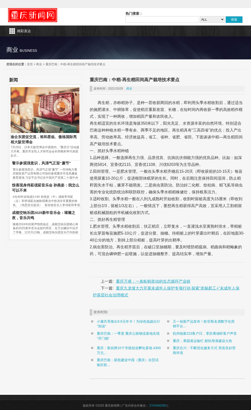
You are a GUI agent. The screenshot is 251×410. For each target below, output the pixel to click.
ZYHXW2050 (157, 405)
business (28, 51)
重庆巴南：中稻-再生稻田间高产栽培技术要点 (75, 64)
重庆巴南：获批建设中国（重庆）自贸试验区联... (128, 362)
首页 (30, 64)
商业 (39, 64)
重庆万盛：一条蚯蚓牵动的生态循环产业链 (153, 281)
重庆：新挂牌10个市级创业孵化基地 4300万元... (129, 350)
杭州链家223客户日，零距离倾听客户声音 (205, 333)
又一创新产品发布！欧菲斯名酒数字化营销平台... (204, 323)
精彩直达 (24, 31)
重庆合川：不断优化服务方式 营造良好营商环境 (204, 350)
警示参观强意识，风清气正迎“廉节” (41, 163)
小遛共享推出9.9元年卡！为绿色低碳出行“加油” (128, 323)
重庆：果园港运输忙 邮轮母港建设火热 (202, 341)
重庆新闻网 (32, 15)
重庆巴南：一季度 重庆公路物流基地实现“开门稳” (128, 335)
